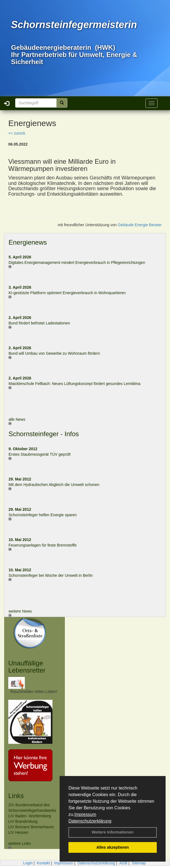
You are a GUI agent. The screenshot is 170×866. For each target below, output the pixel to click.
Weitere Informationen (113, 832)
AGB (123, 863)
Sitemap (139, 863)
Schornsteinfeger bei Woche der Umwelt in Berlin (51, 575)
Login (28, 863)
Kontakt (43, 863)
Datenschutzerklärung (89, 821)
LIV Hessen (18, 832)
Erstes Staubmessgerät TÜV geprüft (40, 454)
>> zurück (16, 133)
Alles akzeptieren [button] (112, 847)
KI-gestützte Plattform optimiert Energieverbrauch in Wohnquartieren (67, 293)
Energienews (28, 242)
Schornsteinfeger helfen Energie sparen (43, 515)
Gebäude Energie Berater (140, 225)
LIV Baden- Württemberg (29, 816)
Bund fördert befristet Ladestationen (39, 323)
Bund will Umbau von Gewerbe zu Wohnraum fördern (54, 353)
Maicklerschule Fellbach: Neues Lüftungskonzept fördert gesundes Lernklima (74, 383)
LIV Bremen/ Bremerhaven (31, 827)
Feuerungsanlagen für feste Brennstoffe (42, 545)
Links (16, 795)
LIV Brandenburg (23, 821)
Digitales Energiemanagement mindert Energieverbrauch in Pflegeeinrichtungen (77, 262)
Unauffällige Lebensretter (27, 666)
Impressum (85, 814)
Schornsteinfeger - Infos (44, 434)
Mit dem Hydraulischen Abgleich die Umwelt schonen (54, 484)
